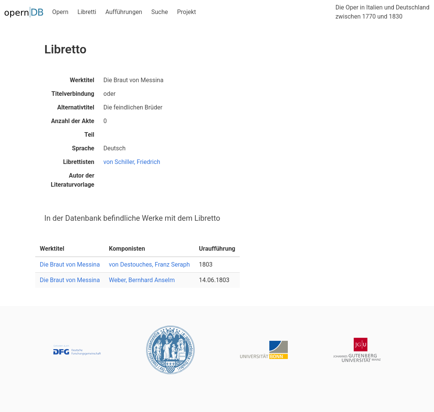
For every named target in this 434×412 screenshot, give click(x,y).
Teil (89, 134)
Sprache (83, 148)
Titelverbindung (73, 93)
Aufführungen (123, 12)
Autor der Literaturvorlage (72, 180)
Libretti (87, 12)
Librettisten (78, 161)
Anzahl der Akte (72, 121)
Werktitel (82, 80)
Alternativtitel (75, 107)
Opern (60, 12)
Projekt (186, 12)
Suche (159, 12)
